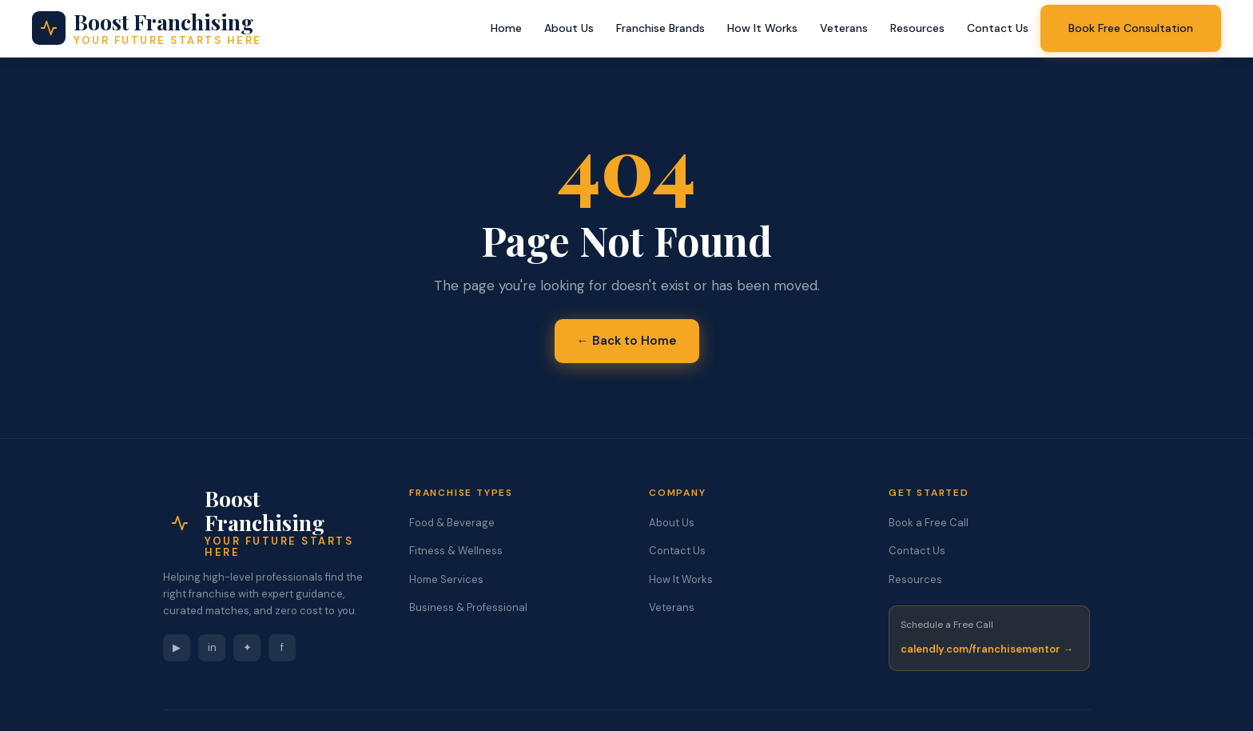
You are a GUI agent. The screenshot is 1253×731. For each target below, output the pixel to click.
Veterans (844, 28)
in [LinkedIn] (212, 647)
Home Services (446, 579)
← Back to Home (627, 341)
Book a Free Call (929, 522)
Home (506, 28)
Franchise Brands (660, 28)
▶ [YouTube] (177, 647)
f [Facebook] (282, 647)
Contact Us (997, 28)
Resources (917, 28)
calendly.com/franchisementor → (987, 649)
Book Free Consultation (1130, 28)
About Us (569, 28)
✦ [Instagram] (247, 647)
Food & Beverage (452, 522)
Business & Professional (468, 607)
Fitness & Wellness (456, 550)
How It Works (762, 28)
